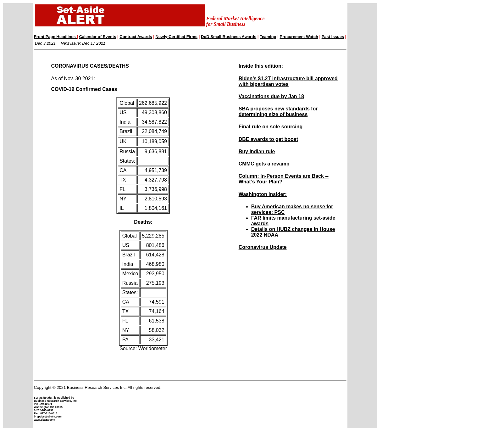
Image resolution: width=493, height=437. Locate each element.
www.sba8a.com (44, 419)
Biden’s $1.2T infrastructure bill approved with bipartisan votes (288, 81)
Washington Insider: (263, 194)
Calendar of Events (97, 36)
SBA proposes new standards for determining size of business (278, 111)
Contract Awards (135, 36)
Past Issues (333, 36)
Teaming (268, 36)
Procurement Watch (299, 36)
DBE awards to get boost (268, 139)
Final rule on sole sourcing (271, 126)
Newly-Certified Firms (176, 36)
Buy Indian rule (257, 151)
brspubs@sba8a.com (48, 416)
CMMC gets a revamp (264, 163)
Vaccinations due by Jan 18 (271, 96)
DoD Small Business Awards (228, 36)
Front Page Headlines (55, 36)
